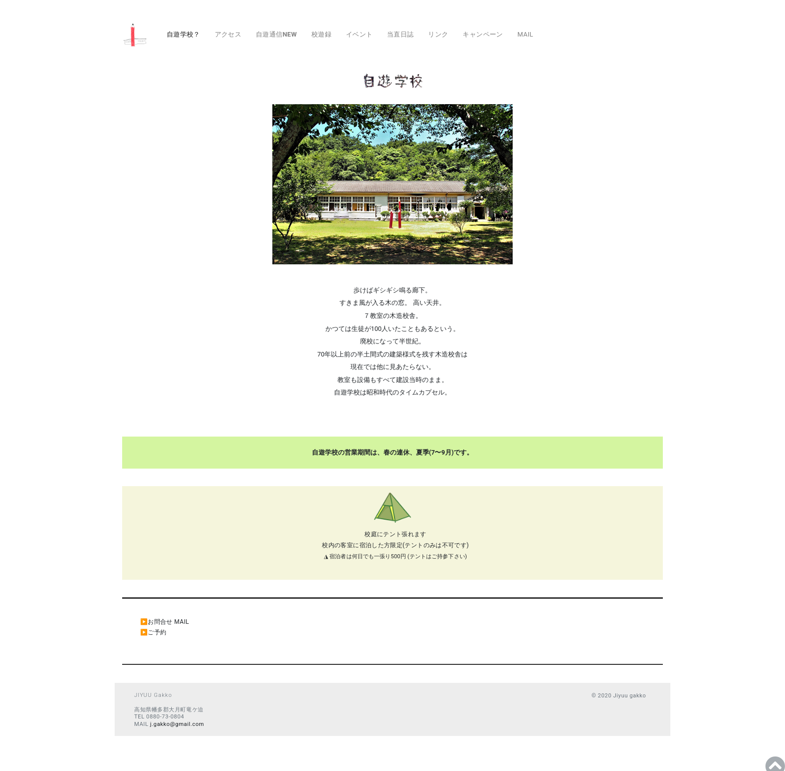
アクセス (228, 34)
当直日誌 (400, 34)
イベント (359, 34)
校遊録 (321, 34)
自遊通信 (276, 34)
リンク (438, 34)
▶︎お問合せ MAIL (164, 621)
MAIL (525, 34)
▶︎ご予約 (153, 632)
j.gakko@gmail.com (177, 724)
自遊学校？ (183, 34)
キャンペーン (483, 34)
